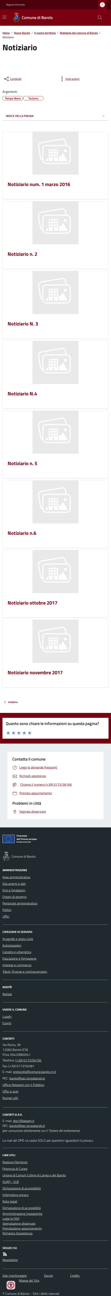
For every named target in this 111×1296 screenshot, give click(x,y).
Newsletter (10, 1259)
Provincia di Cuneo (14, 1168)
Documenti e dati (14, 883)
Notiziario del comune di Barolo (79, 33)
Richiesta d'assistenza (17, 1233)
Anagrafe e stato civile (17, 938)
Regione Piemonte (15, 5)
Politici (6, 909)
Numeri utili (10, 1097)
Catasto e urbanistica (16, 951)
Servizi (48, 1275)
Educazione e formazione (19, 958)
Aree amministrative (16, 877)
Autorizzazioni (11, 945)
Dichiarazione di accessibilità (21, 1188)
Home (6, 33)
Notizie (7, 994)
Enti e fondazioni (13, 890)
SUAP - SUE (10, 1181)
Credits (75, 1275)
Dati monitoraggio (14, 1275)
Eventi (6, 1023)
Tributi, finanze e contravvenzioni (24, 971)
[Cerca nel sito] (98, 17)
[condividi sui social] (12, 79)
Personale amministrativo (19, 903)
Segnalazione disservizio (18, 1223)
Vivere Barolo (22, 33)
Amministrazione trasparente (22, 1213)
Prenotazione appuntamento (22, 1228)
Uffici (5, 916)
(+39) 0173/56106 (28, 1060)
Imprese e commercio (16, 965)
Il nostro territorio (45, 33)
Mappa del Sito (29, 1280)
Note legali (9, 1201)
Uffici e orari (10, 1091)
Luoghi (7, 1016)
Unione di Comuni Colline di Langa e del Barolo (34, 1175)
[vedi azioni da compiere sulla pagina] (69, 79)
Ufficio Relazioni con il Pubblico (23, 1084)
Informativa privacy (15, 1194)
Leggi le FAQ (11, 1218)
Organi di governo (14, 896)
